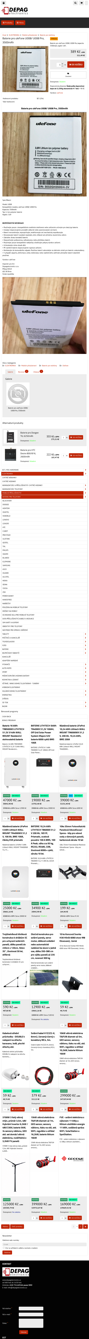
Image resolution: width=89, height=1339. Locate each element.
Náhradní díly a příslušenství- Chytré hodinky (45, 485)
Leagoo (6, 523)
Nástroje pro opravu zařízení (15, 630)
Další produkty (17, 1226)
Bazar (45, 706)
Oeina (5, 584)
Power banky (8, 596)
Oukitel (6, 512)
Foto (45, 645)
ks (64, 438)
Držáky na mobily (9, 611)
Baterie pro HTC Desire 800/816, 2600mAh (28, 453)
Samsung (6, 565)
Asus (5, 569)
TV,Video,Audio (45, 641)
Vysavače (45, 664)
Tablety (45, 634)
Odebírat (7, 1252)
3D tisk (45, 702)
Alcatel (6, 577)
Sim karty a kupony (10, 622)
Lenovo (6, 520)
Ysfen (5, 588)
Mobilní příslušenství (29, 366)
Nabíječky (6, 603)
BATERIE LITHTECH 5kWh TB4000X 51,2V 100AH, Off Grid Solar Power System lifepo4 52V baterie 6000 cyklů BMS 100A (43, 734)
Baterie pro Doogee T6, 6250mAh (29, 434)
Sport (45, 672)
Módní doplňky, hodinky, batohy (45, 676)
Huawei (6, 573)
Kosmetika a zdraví (45, 680)
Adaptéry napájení (10, 660)
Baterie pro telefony (49, 366)
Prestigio (6, 535)
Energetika (45, 695)
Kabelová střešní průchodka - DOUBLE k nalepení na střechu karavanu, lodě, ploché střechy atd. (13, 1040)
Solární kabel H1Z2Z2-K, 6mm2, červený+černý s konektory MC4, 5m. (43, 1036)
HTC (4, 527)
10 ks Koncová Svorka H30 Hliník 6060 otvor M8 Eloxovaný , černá (72, 937)
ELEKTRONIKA (10, 366)
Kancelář (6, 657)
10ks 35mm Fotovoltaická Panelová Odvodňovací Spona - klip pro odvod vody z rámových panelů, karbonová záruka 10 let (72, 833)
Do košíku (76, 64)
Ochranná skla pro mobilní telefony (18, 615)
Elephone (7, 562)
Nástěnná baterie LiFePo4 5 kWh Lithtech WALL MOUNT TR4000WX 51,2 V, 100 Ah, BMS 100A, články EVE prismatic (15, 833)
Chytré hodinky (9, 481)
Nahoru (5, 1226)
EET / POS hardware (45, 470)
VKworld (6, 516)
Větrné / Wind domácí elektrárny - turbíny (45, 683)
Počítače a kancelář (45, 638)
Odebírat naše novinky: (10, 1240)
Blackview (7, 501)
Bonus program (9, 720)
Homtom (6, 508)
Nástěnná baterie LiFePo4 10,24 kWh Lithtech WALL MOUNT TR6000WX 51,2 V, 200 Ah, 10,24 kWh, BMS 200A (72, 732)
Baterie (45, 649)
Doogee (6, 504)
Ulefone (65, 366)
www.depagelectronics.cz (11, 1280)
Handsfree (7, 600)
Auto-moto (45, 668)
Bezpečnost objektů (45, 653)
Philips (5, 550)
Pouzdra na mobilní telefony (15, 607)
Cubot (5, 531)
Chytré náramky (9, 477)
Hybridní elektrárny (11, 687)
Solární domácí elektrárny (45, 691)
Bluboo (6, 558)
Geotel (5, 543)
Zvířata (5, 699)
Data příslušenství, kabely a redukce (18, 619)
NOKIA (5, 580)
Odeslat (23, 1332)
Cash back (6, 716)
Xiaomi (5, 554)
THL (4, 546)
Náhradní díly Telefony (45, 489)
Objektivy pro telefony (12, 626)
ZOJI (4, 592)
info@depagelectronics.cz (17, 1288)
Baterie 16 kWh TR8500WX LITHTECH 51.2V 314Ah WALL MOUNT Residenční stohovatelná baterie (13, 732)
